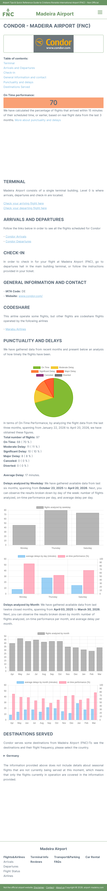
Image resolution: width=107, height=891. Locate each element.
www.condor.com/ (31, 296)
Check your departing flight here (25, 208)
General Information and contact (24, 77)
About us (60, 887)
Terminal (9, 63)
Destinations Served (16, 87)
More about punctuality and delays (38, 120)
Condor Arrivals (16, 236)
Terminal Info (39, 857)
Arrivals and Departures (19, 68)
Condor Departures (18, 241)
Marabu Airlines (16, 329)
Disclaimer (39, 887)
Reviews (36, 861)
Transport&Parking (67, 857)
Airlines (8, 876)
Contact (50, 887)
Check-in (9, 72)
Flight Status (11, 871)
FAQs (57, 861)
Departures (10, 866)
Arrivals (8, 861)
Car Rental (92, 857)
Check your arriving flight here (23, 203)
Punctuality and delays (18, 82)
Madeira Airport (55, 13)
